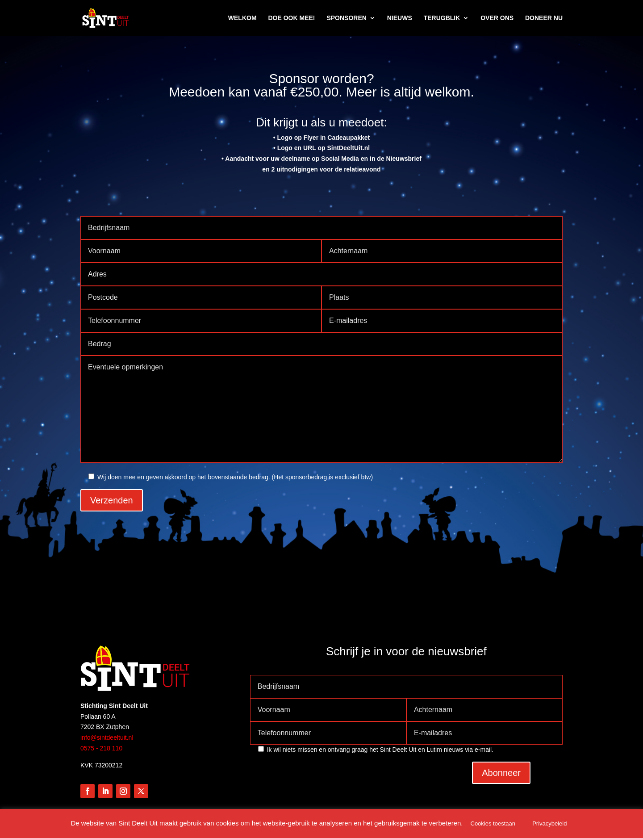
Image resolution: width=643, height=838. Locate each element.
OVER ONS (497, 18)
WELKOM (242, 18)
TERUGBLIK (442, 18)
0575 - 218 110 (101, 748)
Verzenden (111, 500)
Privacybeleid (549, 823)
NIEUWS (399, 18)
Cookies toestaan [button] (493, 823)
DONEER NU (544, 18)
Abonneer (501, 773)
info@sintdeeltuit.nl (107, 737)
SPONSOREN (346, 18)
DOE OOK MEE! (291, 18)
